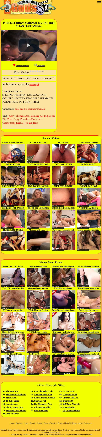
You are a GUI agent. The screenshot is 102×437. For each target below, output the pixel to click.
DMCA (68, 423)
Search (32, 423)
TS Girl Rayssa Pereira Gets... (38, 310)
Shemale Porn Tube (43, 394)
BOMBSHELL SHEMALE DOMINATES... (63, 208)
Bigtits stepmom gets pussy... (38, 266)
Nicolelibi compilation (63, 288)
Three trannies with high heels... (88, 230)
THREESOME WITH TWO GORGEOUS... (63, 186)
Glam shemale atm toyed (88, 354)
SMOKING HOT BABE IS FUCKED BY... (13, 208)
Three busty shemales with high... (63, 230)
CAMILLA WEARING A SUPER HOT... (13, 142)
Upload (39, 423)
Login (26, 423)
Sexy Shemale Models (44, 398)
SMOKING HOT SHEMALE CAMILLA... (13, 164)
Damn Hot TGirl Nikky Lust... (13, 266)
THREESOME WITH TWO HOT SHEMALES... (88, 142)
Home (12, 423)
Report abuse (77, 423)
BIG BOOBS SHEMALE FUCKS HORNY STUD (38, 208)
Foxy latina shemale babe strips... (88, 332)
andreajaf (34, 84)
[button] (28, 45)
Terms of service (50, 423)
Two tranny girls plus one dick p (63, 332)
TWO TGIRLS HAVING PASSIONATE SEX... (38, 186)
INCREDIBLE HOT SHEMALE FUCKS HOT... (88, 186)
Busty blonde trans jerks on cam (88, 288)
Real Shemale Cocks (43, 391)
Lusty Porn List (70, 394)
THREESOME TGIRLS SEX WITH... (13, 230)
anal (17, 109)
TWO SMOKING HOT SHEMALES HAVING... (38, 164)
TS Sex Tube (68, 391)
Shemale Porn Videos (16, 394)
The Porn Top (12, 391)
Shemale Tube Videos (16, 410)
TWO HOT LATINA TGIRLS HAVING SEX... (63, 164)
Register (19, 423)
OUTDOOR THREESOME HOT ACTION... (63, 142)
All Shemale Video (42, 407)
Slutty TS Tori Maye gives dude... (13, 332)
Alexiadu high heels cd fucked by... (38, 230)
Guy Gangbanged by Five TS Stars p (63, 354)
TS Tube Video (12, 401)
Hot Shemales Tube (43, 404)
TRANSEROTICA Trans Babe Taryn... (88, 266)
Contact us (88, 423)
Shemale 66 (68, 401)
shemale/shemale (36, 109)
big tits (23, 109)
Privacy (61, 423)
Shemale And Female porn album (63, 266)
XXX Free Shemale (71, 404)
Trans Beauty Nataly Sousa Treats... (63, 310)
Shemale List (69, 407)
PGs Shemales (41, 410)
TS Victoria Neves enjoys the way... (13, 310)
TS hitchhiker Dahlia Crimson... (13, 354)
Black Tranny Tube (14, 407)
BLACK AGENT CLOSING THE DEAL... (88, 164)
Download (39, 66)
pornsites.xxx (12, 404)
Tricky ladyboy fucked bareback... (38, 354)
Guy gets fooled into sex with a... (38, 288)
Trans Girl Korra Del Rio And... (13, 288)
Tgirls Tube (11, 398)
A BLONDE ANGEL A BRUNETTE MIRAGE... (88, 208)
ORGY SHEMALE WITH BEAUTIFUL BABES (13, 186)
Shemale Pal (40, 401)
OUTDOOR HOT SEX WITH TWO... (38, 142)
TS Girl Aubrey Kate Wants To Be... (38, 332)
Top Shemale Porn (71, 410)
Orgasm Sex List (70, 398)
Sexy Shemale (12, 414)
